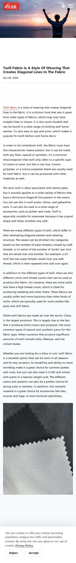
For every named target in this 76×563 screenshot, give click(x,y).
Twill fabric (10, 107)
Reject (13, 553)
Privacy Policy (24, 545)
